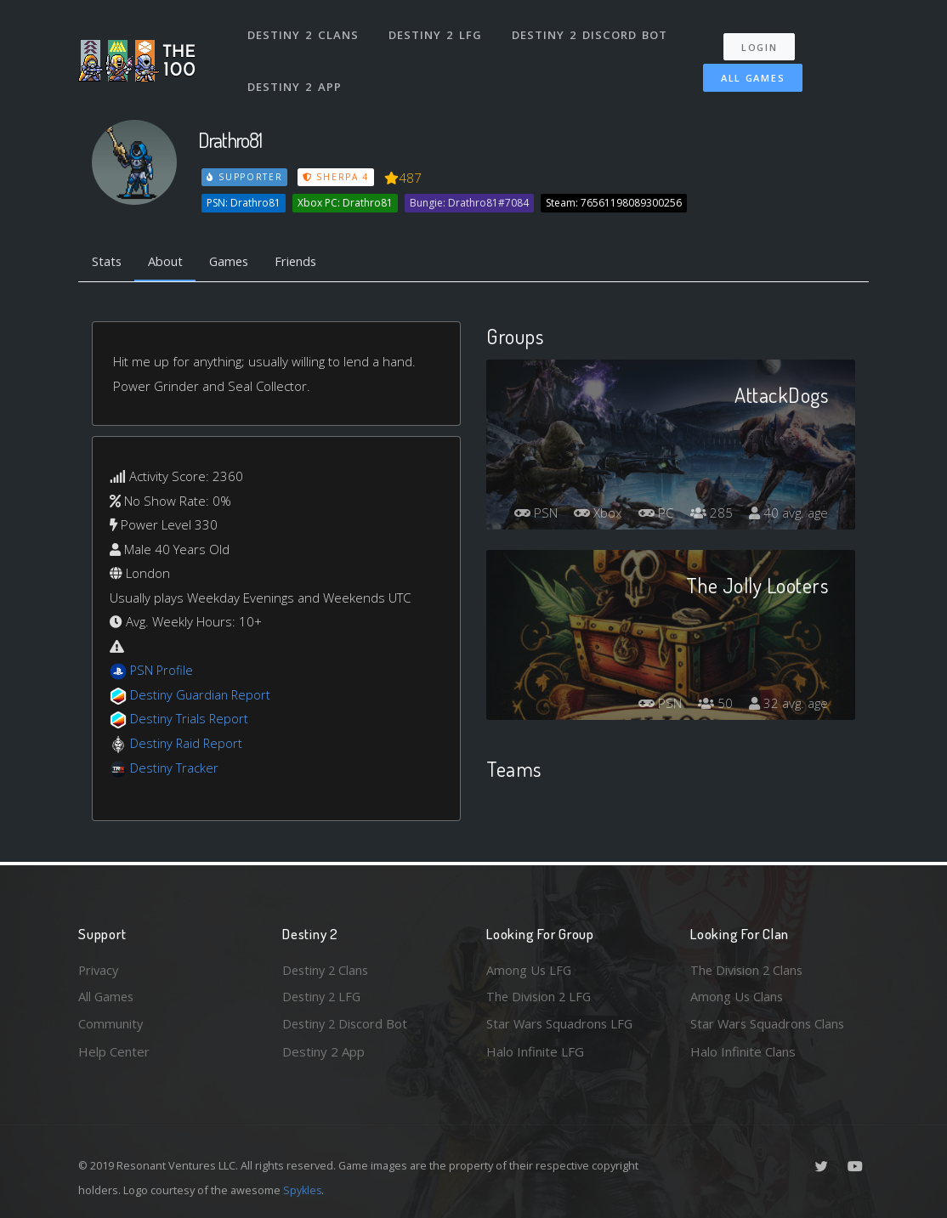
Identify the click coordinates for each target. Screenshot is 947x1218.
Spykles (303, 1190)
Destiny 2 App (295, 80)
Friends (302, 261)
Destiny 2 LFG (434, 32)
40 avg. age (787, 513)
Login (759, 43)
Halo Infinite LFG (535, 1051)
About (167, 261)
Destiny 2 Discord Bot (589, 32)
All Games (753, 73)
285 (792, 482)
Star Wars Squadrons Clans (769, 1023)
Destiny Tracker (174, 768)
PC (735, 482)
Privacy (99, 968)
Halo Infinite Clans (743, 1051)
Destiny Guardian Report (202, 695)
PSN (608, 482)
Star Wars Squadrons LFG (561, 1023)
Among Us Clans (737, 996)
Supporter (245, 177)
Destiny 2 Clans (303, 32)
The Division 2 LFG (540, 996)
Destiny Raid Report (187, 743)
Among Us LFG (529, 968)
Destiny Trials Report (190, 719)
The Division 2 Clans (748, 968)
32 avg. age (787, 703)
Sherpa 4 (336, 177)
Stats (107, 261)
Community (111, 1023)
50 (711, 703)
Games (232, 261)
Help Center (114, 1051)
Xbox (674, 482)
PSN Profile (162, 671)
